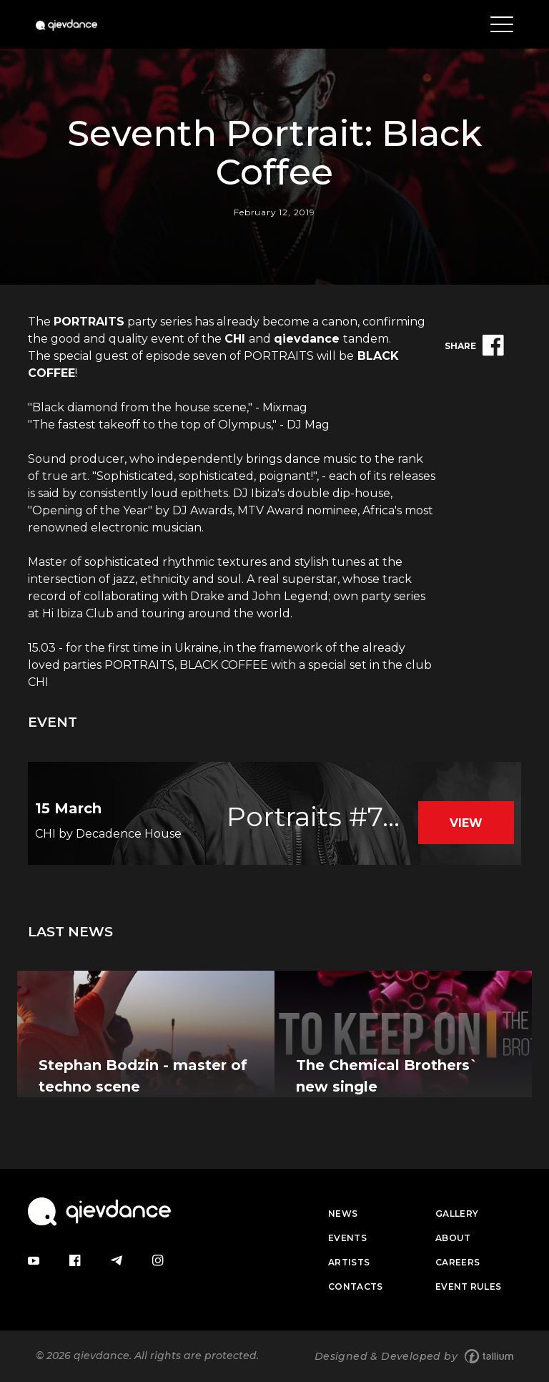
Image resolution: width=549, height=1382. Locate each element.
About (453, 1237)
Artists (349, 1262)
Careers (457, 1262)
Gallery (456, 1213)
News (342, 1213)
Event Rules (468, 1286)
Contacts (355, 1286)
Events (347, 1237)
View (466, 823)
